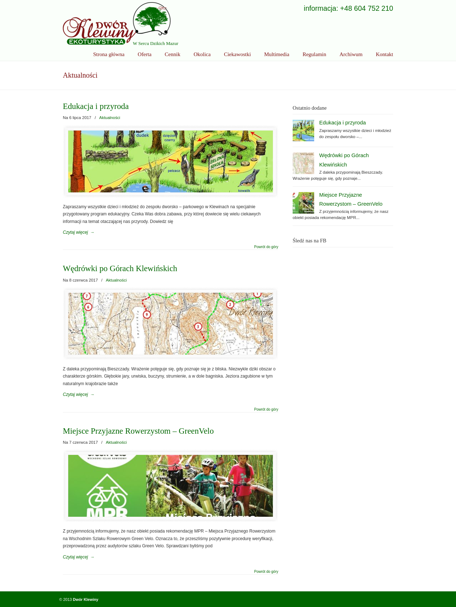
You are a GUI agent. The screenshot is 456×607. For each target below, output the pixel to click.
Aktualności (109, 117)
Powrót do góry (266, 247)
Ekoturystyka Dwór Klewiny (117, 23)
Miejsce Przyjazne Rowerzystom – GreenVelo (138, 430)
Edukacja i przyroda (96, 106)
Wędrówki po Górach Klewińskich (120, 268)
